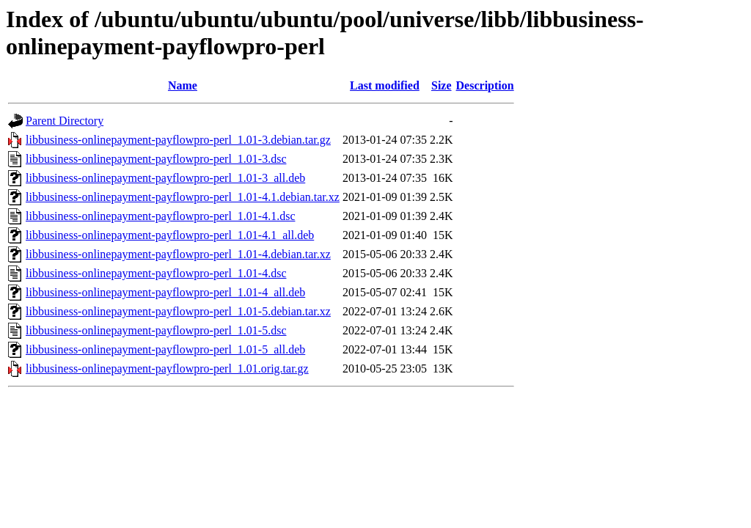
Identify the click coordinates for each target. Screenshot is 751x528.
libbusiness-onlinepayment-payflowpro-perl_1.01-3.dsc (156, 159)
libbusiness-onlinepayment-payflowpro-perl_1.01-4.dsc (156, 273)
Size (441, 85)
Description (485, 85)
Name (182, 85)
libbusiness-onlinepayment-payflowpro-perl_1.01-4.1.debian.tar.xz (183, 197)
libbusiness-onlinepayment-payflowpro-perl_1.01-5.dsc (156, 330)
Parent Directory (64, 120)
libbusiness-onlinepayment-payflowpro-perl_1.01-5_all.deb (165, 349)
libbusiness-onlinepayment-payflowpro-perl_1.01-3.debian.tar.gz (178, 139)
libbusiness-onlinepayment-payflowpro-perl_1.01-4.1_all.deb (170, 235)
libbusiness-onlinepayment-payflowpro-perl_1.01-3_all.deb (165, 178)
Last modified (385, 85)
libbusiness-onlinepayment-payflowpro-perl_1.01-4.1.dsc (160, 216)
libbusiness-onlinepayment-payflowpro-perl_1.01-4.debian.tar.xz (178, 254)
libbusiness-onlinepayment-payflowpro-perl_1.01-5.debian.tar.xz (178, 311)
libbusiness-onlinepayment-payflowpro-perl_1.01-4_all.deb (165, 292)
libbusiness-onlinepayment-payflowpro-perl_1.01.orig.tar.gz (167, 368)
